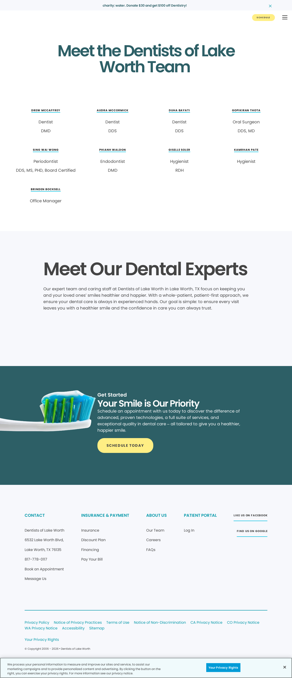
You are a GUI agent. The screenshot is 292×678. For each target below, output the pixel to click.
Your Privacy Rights (42, 639)
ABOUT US (156, 515)
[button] (284, 18)
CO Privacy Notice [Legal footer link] (243, 622)
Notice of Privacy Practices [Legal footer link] (78, 622)
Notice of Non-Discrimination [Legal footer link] (160, 622)
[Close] (285, 667)
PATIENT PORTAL (200, 515)
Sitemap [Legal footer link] (96, 628)
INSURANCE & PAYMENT (105, 515)
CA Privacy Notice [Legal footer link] (206, 622)
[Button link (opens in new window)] (250, 516)
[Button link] (263, 17)
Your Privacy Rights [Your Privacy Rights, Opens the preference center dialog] (223, 667)
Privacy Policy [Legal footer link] (37, 622)
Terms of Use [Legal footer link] (117, 622)
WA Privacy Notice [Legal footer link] (41, 628)
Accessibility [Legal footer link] (73, 628)
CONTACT (35, 515)
